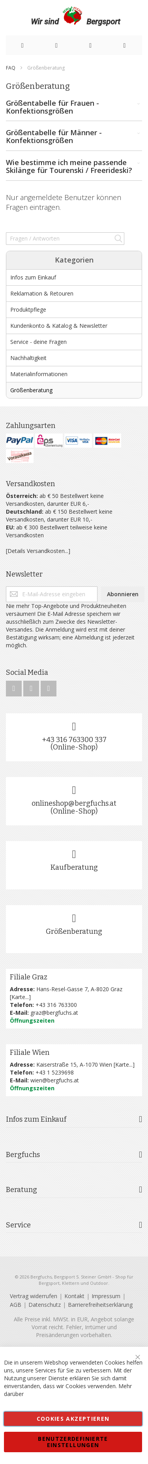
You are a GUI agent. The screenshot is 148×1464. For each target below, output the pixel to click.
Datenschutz (44, 1304)
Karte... (20, 997)
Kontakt (74, 1296)
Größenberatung (31, 390)
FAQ (11, 67)
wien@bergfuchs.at (54, 1080)
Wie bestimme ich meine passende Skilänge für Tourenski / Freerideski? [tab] (74, 167)
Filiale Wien (29, 1052)
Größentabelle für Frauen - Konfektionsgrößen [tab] (74, 107)
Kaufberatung (74, 867)
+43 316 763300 (56, 1004)
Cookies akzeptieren (73, 1418)
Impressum (106, 1296)
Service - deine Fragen (38, 341)
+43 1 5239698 (55, 1072)
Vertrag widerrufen (33, 1296)
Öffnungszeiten (32, 1020)
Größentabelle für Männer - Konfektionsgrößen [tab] (74, 137)
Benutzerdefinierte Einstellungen (73, 1442)
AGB (15, 1304)
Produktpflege (28, 309)
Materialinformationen (38, 374)
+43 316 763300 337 (74, 739)
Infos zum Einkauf (33, 277)
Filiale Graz (28, 977)
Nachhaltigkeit (28, 358)
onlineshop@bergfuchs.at (74, 803)
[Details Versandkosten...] (38, 551)
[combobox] (65, 238)
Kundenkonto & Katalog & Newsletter (58, 325)
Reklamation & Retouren (41, 293)
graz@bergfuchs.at (54, 1012)
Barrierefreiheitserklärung (100, 1304)
